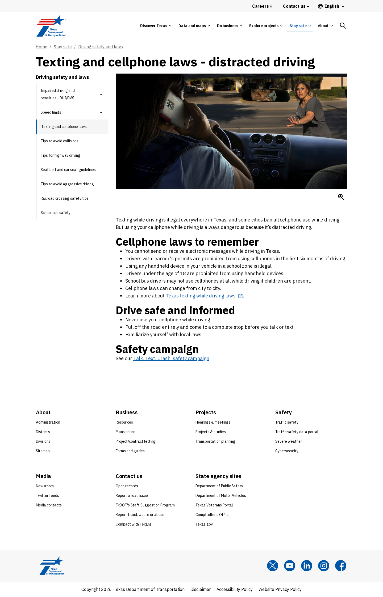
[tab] (155, 25)
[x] (272, 565)
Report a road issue (132, 495)
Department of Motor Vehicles (220, 495)
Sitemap (43, 451)
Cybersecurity (286, 451)
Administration (48, 422)
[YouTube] (289, 565)
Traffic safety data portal (296, 431)
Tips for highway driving (60, 155)
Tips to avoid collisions (59, 141)
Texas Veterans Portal (214, 505)
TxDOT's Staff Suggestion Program (145, 505)
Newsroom (45, 486)
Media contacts (49, 505)
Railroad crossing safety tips (65, 198)
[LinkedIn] (306, 565)
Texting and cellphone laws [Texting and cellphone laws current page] (64, 126)
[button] (101, 94)
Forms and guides (130, 451)
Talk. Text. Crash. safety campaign (171, 358)
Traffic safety (286, 422)
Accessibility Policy (235, 589)
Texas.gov (204, 524)
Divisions (43, 441)
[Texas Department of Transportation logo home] (51, 25)
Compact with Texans (134, 524)
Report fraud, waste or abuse (140, 514)
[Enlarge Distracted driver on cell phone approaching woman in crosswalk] (341, 197)
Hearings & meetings (212, 422)
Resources (124, 422)
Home (41, 46)
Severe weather (288, 441)
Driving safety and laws (100, 46)
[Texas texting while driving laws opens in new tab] (204, 296)
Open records (127, 486)
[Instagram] (323, 565)
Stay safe (63, 46)
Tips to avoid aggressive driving (67, 184)
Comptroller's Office (212, 514)
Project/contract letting (136, 441)
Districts (43, 431)
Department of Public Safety (219, 486)
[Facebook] (340, 565)
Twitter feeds (47, 495)
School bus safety (55, 212)
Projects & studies (210, 431)
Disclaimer (200, 589)
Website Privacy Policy (280, 589)
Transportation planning (215, 441)
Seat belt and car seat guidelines (68, 169)
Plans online (125, 431)
